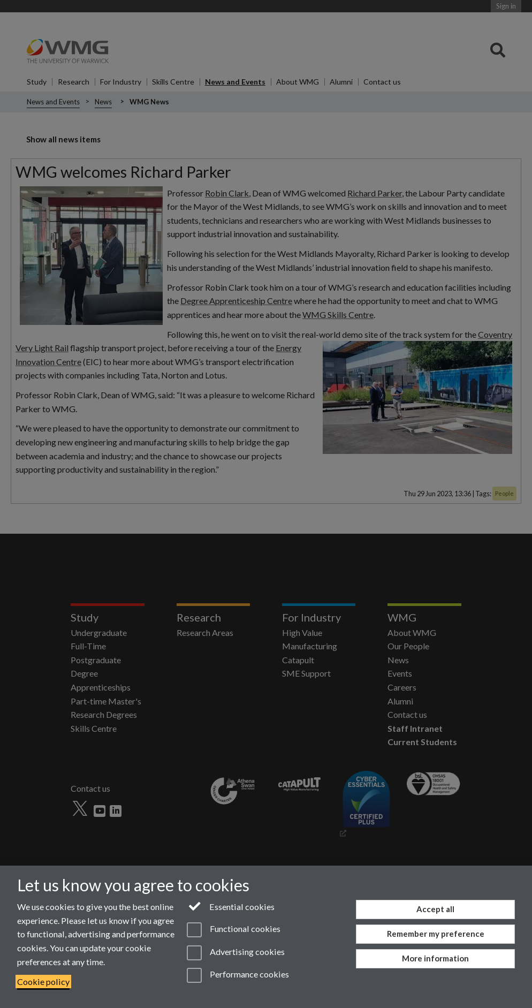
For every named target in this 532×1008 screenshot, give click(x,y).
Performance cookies (238, 975)
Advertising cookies (236, 952)
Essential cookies (231, 906)
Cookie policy (43, 981)
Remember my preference (435, 933)
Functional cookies (233, 929)
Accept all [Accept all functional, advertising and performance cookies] (435, 909)
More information (435, 958)
